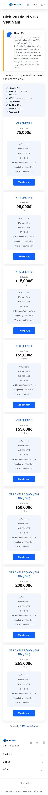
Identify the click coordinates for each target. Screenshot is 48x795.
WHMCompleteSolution (29, 726)
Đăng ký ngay (24, 182)
